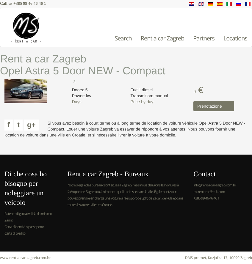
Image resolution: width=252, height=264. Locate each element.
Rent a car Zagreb (162, 38)
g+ (31, 125)
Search (123, 38)
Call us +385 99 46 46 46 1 (23, 3)
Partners (204, 38)
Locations (235, 38)
